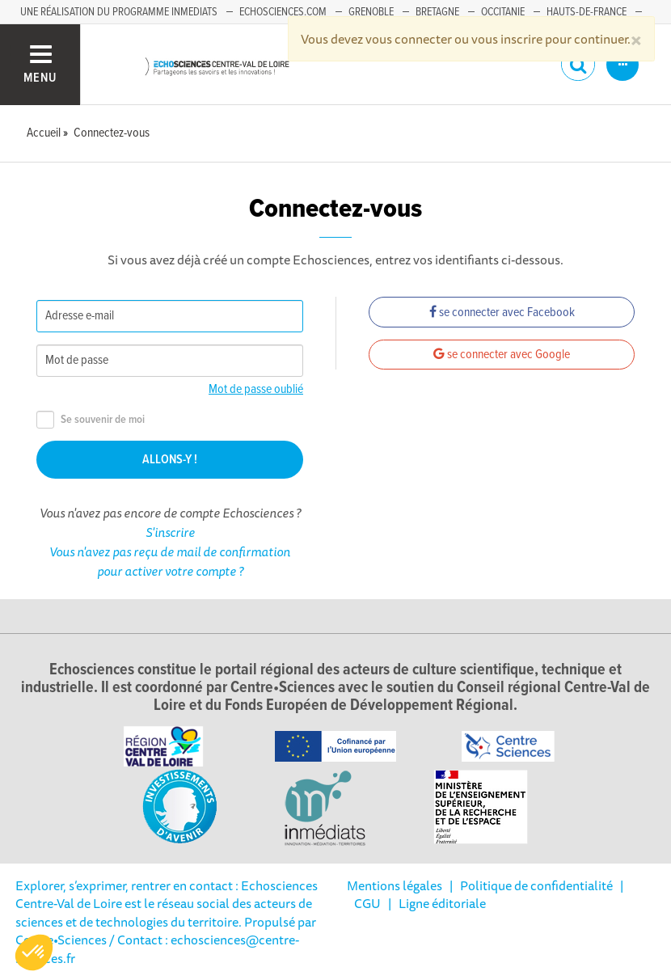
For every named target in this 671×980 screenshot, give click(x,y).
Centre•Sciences (61, 939)
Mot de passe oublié (256, 389)
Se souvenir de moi (90, 420)
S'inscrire (170, 532)
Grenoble (371, 12)
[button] (34, 952)
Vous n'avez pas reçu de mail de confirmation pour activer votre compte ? (169, 561)
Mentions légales (394, 885)
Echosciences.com (283, 12)
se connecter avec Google (501, 354)
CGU (367, 903)
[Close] (636, 39)
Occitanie (503, 12)
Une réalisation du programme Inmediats (118, 12)
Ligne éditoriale (442, 903)
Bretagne (437, 12)
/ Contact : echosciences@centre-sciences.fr (157, 948)
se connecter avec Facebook (502, 312)
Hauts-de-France (587, 12)
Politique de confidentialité (536, 885)
